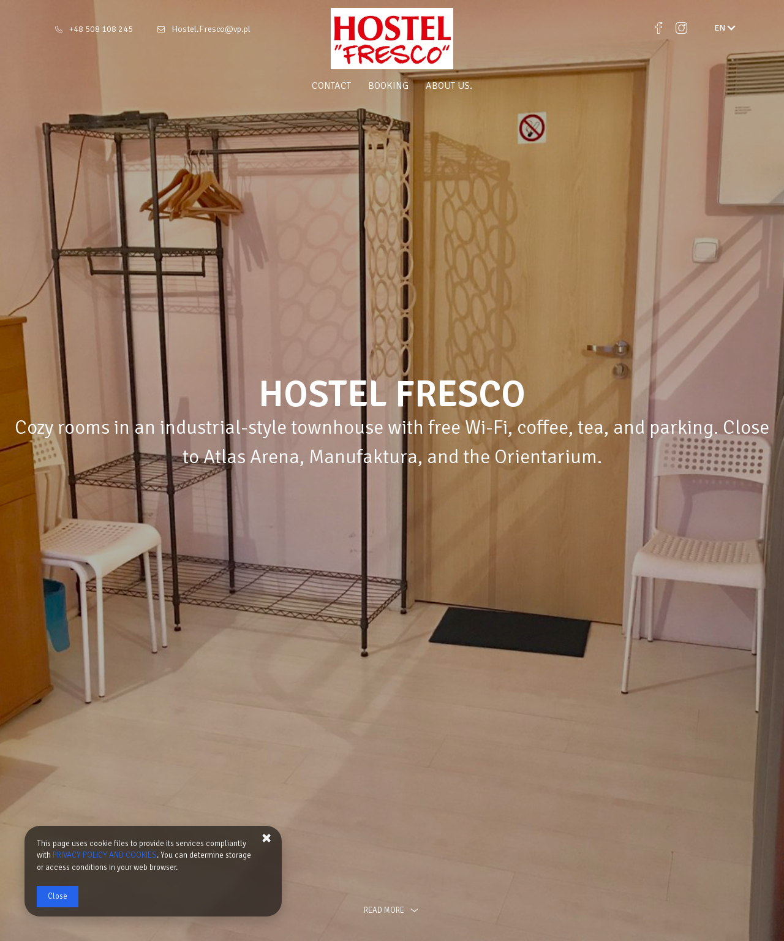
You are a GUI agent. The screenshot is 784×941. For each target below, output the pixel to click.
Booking (388, 86)
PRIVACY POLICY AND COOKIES (105, 855)
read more (392, 910)
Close (57, 896)
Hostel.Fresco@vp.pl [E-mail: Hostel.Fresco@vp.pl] (211, 29)
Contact (331, 86)
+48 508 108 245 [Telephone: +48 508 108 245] (101, 29)
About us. (449, 86)
